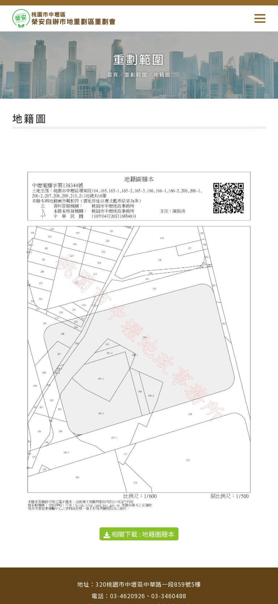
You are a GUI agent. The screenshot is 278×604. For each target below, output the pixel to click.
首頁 (113, 74)
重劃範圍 (136, 74)
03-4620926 (127, 595)
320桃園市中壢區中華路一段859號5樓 (148, 584)
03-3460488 (168, 595)
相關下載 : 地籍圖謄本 (139, 534)
